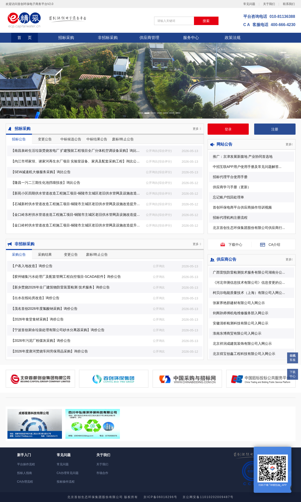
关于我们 (269, 4)
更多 (197, 128)
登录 (228, 129)
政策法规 (233, 37)
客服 (293, 358)
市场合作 (102, 473)
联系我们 (289, 4)
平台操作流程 (26, 464)
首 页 (24, 37)
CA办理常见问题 (68, 473)
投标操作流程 (66, 481)
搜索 (206, 21)
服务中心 (191, 37)
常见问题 (249, 4)
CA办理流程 (25, 481)
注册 (274, 129)
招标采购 (66, 37)
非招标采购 (108, 37)
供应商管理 (149, 37)
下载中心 (293, 374)
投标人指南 (24, 473)
